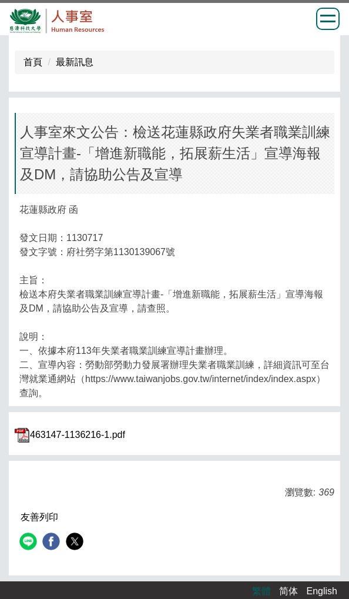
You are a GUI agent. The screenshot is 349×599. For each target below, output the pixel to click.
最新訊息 (74, 62)
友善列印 (39, 517)
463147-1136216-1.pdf (70, 435)
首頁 (33, 62)
